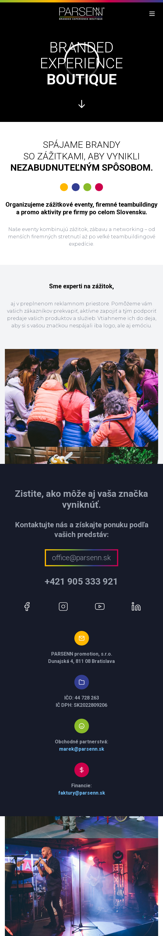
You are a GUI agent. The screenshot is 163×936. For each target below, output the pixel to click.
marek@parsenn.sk (81, 749)
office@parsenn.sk (81, 557)
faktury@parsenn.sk (81, 793)
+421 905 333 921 (81, 581)
